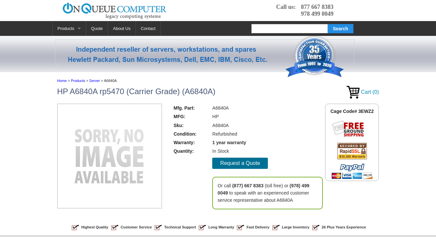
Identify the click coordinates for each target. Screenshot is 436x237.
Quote (97, 28)
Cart (362, 92)
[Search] (289, 28)
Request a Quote (240, 163)
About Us (121, 28)
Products (66, 28)
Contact (148, 28)
